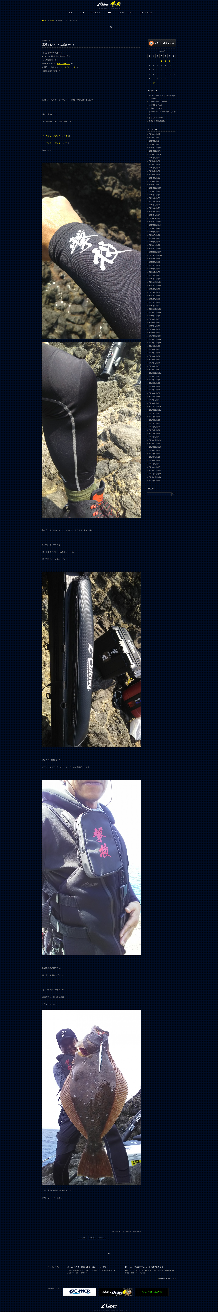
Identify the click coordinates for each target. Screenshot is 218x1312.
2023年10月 (153, 225)
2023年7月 (153, 235)
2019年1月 (153, 370)
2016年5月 (153, 464)
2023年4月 (153, 245)
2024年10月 (153, 195)
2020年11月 (153, 312)
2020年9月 (153, 319)
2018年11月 (153, 376)
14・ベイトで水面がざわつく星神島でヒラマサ (144, 1267)
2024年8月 (153, 201)
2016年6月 (153, 460)
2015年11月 (153, 474)
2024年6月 (153, 208)
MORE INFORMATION (167, 1279)
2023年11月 (153, 222)
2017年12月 (153, 407)
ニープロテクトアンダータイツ (55, 143)
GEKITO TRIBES (146, 13)
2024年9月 (153, 198)
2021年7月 (153, 296)
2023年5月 (153, 242)
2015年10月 (153, 477)
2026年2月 (153, 141)
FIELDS (110, 13)
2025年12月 (153, 148)
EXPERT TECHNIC (126, 13)
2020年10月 (153, 316)
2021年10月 (153, 286)
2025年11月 (153, 151)
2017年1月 (153, 437)
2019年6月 (153, 356)
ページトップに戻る (109, 1253)
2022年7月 (153, 265)
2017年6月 (153, 427)
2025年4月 (153, 174)
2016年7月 (153, 457)
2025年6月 (153, 168)
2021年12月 (153, 279)
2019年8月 (153, 349)
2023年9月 (153, 228)
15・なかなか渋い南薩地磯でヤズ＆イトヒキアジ (87, 1267)
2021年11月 (153, 282)
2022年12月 (153, 249)
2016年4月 (153, 467)
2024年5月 (153, 212)
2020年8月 (153, 323)
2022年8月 (153, 262)
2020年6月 (153, 329)
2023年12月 (153, 218)
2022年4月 (153, 275)
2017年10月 (153, 413)
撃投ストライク (63, 64)
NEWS (71, 13)
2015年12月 (153, 470)
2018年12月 (153, 373)
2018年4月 (153, 400)
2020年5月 (153, 333)
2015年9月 (153, 481)
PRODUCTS (95, 13)
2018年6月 (153, 393)
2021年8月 (153, 292)
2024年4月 (153, 215)
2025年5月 (153, 171)
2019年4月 (153, 363)
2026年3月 (153, 137)
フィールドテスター (156, 102)
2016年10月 (153, 447)
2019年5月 (153, 360)
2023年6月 (153, 238)
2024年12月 (153, 188)
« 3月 (153, 83)
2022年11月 (153, 252)
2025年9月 (153, 158)
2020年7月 (153, 326)
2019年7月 (153, 353)
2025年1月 (153, 185)
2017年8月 (153, 420)
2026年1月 (153, 144)
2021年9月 (153, 289)
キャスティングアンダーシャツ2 (55, 136)
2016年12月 (153, 440)
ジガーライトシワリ (67, 67)
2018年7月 (153, 390)
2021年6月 (153, 299)
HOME (44, 20)
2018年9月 (153, 383)
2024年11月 (153, 191)
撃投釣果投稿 (154, 121)
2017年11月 (153, 410)
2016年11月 (153, 444)
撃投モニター (154, 118)
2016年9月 (153, 450)
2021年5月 (153, 302)
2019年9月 (153, 346)
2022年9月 (153, 259)
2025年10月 (153, 154)
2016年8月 (153, 454)
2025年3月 (153, 178)
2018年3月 (153, 403)
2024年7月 (153, 205)
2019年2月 (153, 366)
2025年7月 (153, 164)
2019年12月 (153, 336)
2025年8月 (153, 161)
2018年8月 (153, 386)
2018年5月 (153, 397)
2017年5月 (153, 430)
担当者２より (154, 105)
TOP (60, 13)
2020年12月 (153, 309)
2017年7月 (153, 423)
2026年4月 (153, 134)
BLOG (82, 13)
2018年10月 (153, 380)
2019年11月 (153, 339)
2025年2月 (153, 181)
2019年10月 (153, 343)
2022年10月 (153, 255)
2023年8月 (153, 232)
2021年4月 (153, 306)
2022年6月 (153, 269)
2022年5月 (153, 272)
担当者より (153, 108)
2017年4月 (153, 434)
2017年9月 (153, 417)
